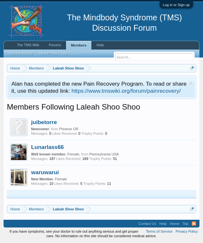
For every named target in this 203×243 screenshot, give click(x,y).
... (75, 53)
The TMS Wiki (28, 45)
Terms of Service (159, 231)
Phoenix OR (68, 129)
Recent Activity (21, 53)
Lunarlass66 (47, 147)
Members (78, 45)
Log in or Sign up (176, 5)
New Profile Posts (53, 53)
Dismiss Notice (190, 83)
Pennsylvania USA (104, 154)
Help (100, 45)
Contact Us (147, 224)
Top (185, 224)
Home (174, 224)
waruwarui (45, 172)
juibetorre (44, 122)
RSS (194, 223)
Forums (55, 45)
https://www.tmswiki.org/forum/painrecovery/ (126, 91)
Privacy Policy (187, 231)
